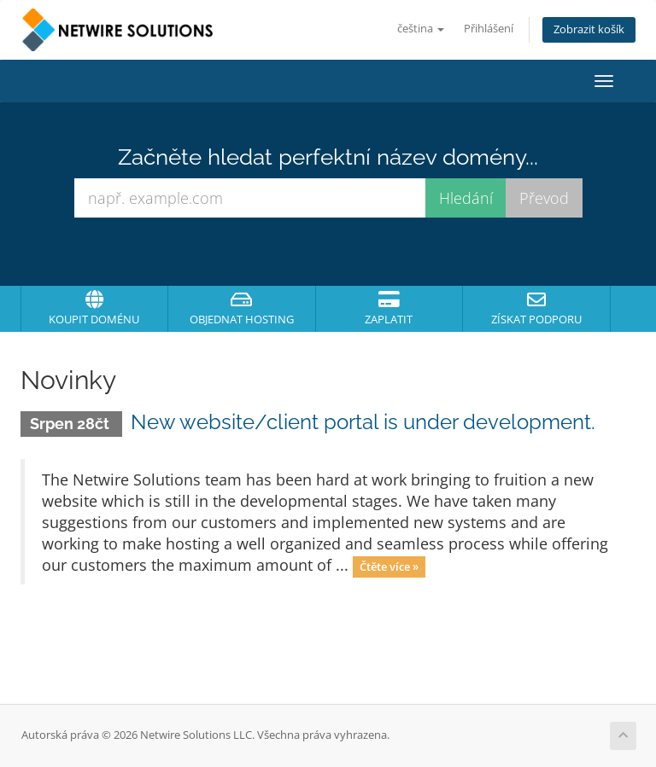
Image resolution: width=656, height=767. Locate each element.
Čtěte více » (389, 566)
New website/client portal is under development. (363, 422)
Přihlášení (488, 28)
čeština (420, 28)
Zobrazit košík (589, 29)
